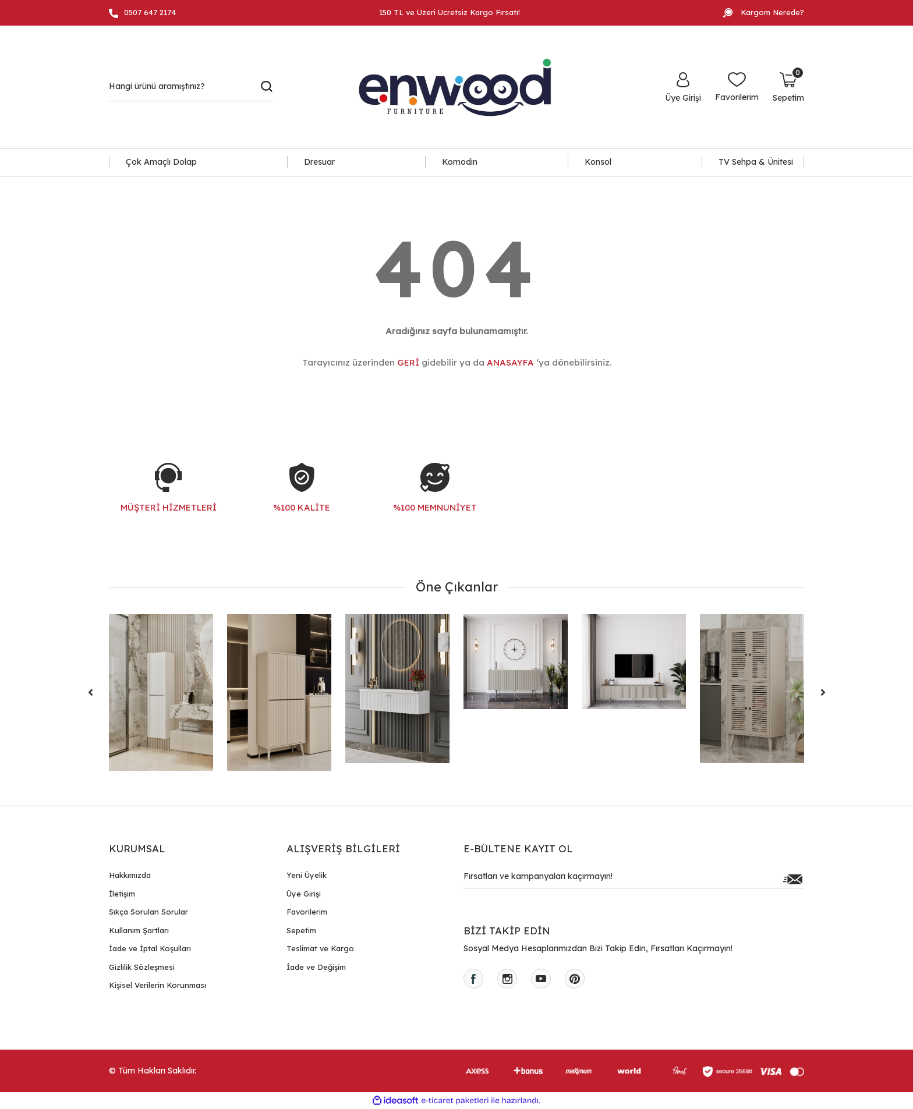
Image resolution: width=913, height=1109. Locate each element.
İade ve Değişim (316, 967)
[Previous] (90, 692)
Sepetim (301, 930)
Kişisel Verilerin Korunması (157, 985)
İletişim (122, 893)
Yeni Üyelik (306, 875)
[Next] (822, 692)
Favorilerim (306, 911)
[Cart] (788, 86)
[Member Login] (683, 86)
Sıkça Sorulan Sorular (148, 911)
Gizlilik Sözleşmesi (142, 967)
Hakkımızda (130, 875)
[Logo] (461, 86)
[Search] (191, 86)
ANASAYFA (510, 362)
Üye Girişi (303, 893)
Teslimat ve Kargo (320, 948)
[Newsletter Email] (633, 879)
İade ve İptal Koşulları (150, 948)
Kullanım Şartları (139, 930)
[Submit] (792, 879)
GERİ (408, 362)
